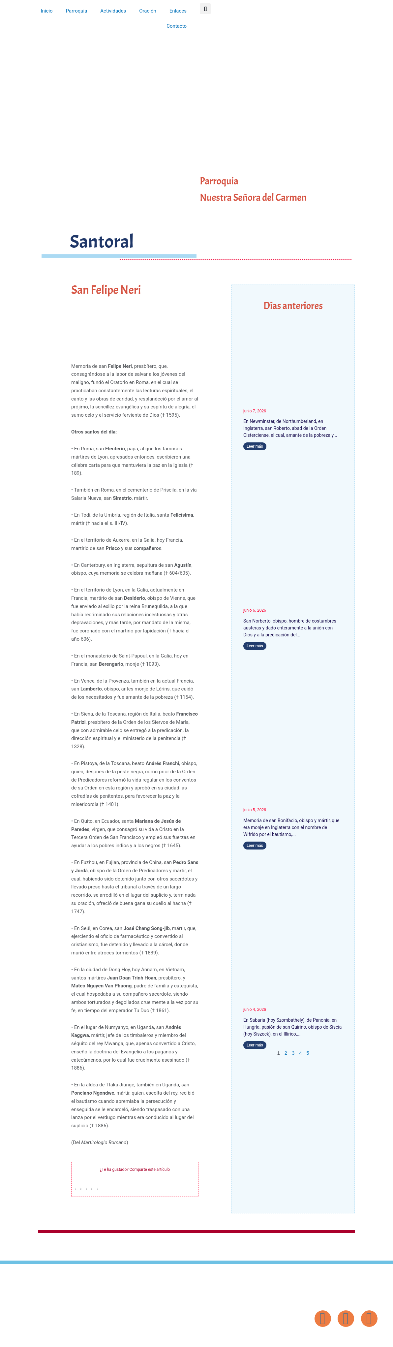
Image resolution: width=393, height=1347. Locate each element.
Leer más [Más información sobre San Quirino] (255, 1045)
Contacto (176, 26)
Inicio (47, 11)
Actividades (113, 11)
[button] (205, 8)
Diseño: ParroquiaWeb (360, 1338)
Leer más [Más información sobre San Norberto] (255, 646)
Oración (147, 11)
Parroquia (76, 11)
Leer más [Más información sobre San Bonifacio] (255, 845)
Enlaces (178, 11)
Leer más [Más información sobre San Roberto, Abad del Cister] (255, 446)
